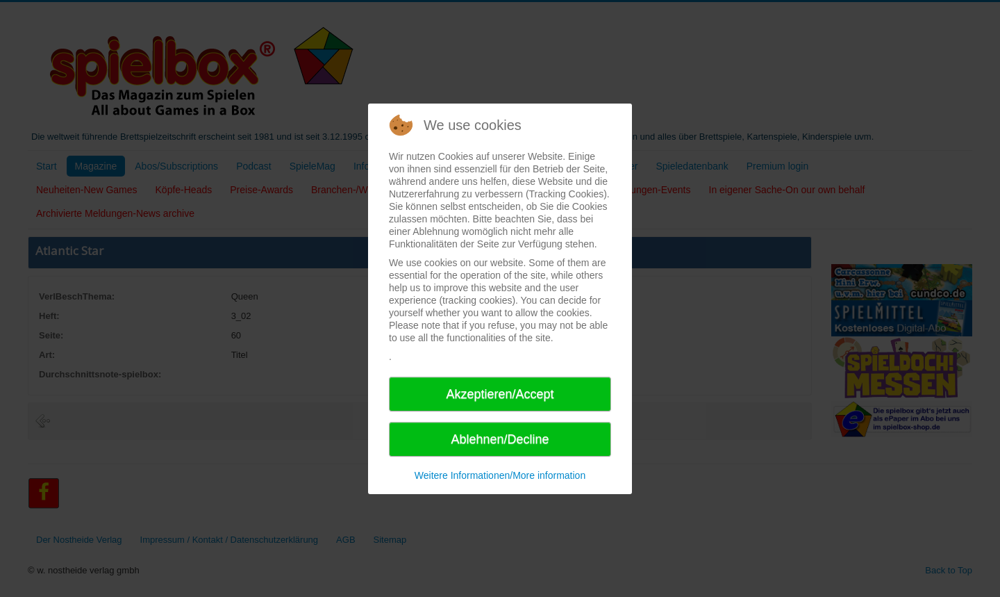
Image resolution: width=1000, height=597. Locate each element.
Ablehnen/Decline (500, 439)
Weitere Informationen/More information (500, 475)
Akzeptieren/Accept (499, 394)
